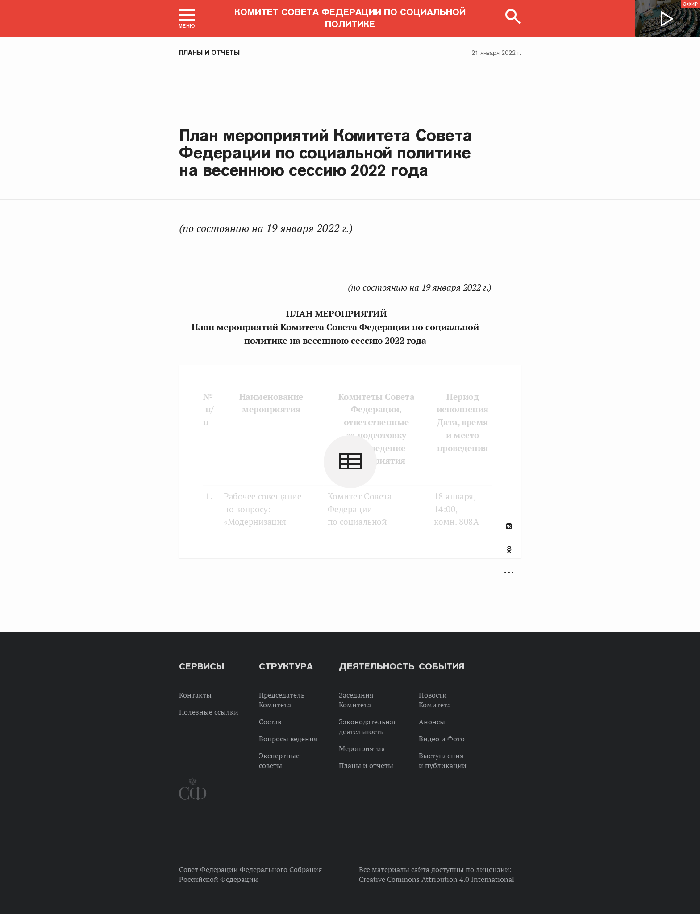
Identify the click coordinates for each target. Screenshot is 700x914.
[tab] (509, 554)
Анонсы (432, 721)
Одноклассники (509, 549)
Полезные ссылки (208, 711)
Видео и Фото (442, 738)
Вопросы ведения (288, 738)
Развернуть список (508, 572)
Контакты (195, 694)
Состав (270, 721)
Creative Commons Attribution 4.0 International (436, 879)
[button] (187, 18)
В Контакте (509, 526)
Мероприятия (362, 748)
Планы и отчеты (209, 53)
